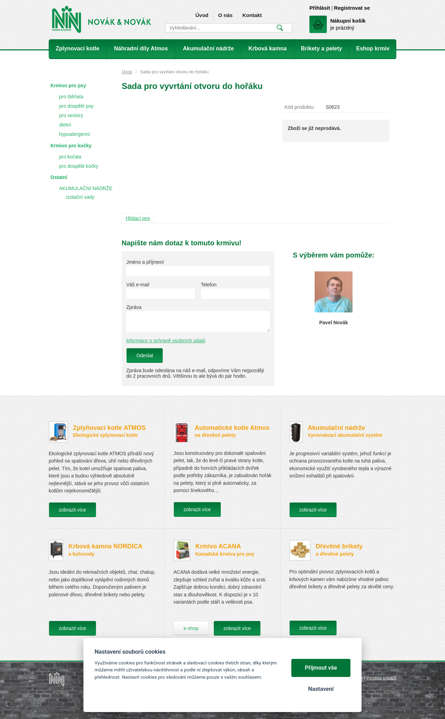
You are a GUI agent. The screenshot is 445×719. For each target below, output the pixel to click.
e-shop (191, 628)
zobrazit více (72, 510)
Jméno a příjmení (145, 262)
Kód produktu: (299, 107)
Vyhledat (279, 28)
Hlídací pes (138, 218)
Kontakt (252, 15)
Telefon (209, 284)
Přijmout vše (321, 667)
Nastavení (320, 689)
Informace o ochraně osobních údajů (165, 340)
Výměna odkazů (381, 678)
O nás (225, 15)
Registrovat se (352, 8)
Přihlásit (319, 8)
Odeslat (144, 355)
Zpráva (133, 307)
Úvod (202, 15)
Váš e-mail (137, 284)
